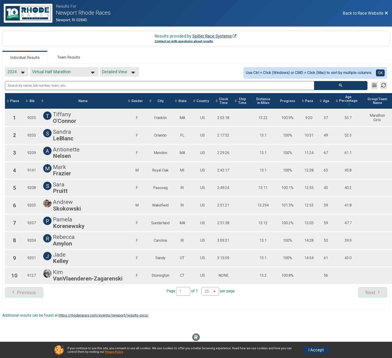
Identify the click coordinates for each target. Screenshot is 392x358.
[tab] (24, 57)
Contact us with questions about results (184, 41)
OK (380, 73)
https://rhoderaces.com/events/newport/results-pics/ (104, 315)
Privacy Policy (114, 352)
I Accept (316, 350)
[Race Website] (30, 13)
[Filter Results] (374, 86)
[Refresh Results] (383, 86)
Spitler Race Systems (212, 36)
